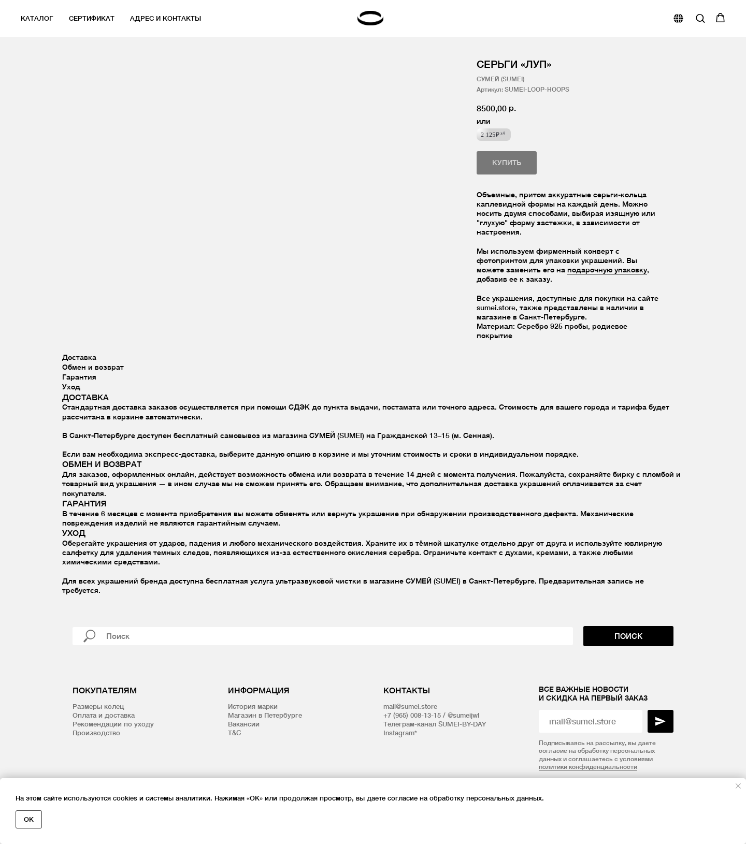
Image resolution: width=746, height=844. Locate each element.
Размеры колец (98, 706)
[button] (700, 18)
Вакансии (244, 724)
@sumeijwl (463, 715)
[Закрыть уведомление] (738, 786)
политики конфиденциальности (588, 766)
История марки (253, 706)
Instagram (398, 733)
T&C (234, 733)
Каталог (37, 18)
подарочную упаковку (607, 269)
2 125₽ (493, 134)
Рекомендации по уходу (113, 724)
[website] (678, 18)
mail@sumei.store (410, 706)
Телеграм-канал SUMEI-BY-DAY (434, 724)
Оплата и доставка (104, 715)
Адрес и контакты (165, 18)
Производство (96, 733)
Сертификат (91, 18)
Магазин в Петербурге (265, 715)
